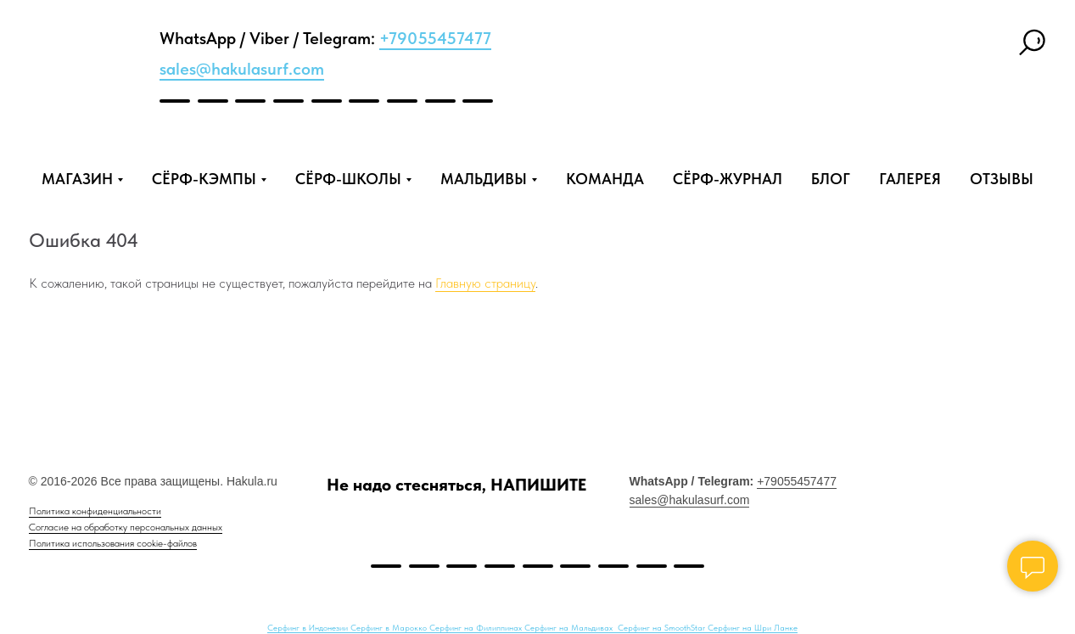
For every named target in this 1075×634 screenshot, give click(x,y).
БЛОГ (830, 179)
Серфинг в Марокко (389, 627)
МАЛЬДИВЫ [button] (483, 179)
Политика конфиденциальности (95, 511)
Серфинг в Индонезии (308, 627)
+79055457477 (435, 38)
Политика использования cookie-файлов (113, 543)
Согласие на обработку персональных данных (125, 527)
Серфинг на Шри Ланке (753, 627)
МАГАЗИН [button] (77, 179)
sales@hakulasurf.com (242, 69)
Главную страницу (485, 283)
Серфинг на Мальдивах (569, 627)
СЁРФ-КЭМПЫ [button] (204, 179)
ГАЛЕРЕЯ (910, 179)
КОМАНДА (605, 179)
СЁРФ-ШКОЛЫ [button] (348, 179)
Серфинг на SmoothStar (663, 627)
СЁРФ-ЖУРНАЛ (727, 179)
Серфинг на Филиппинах (476, 627)
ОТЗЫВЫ (1001, 179)
